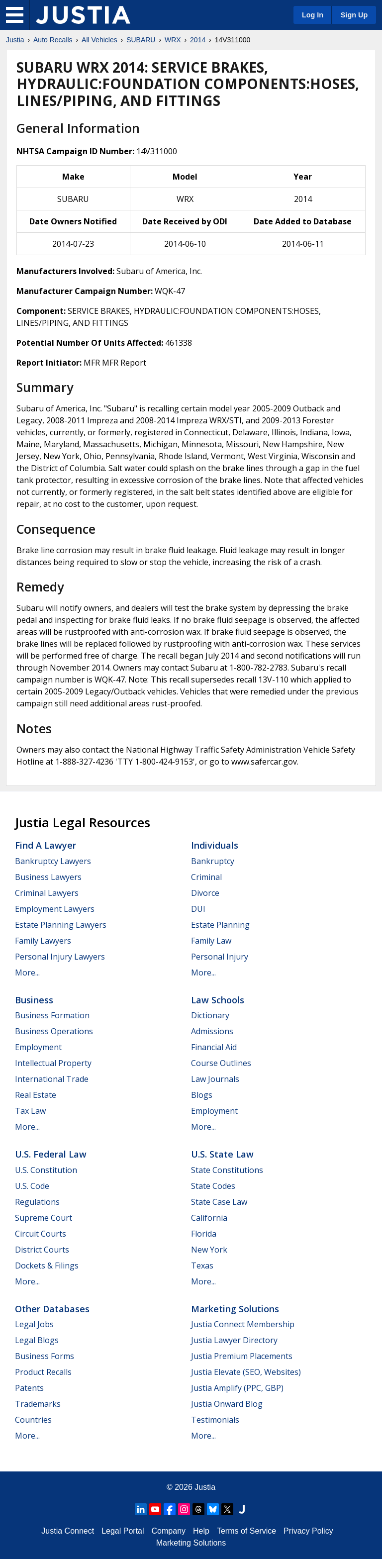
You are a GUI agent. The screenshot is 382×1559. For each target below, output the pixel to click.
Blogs (201, 1094)
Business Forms (44, 1356)
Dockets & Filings (47, 1265)
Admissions (212, 1031)
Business (34, 1000)
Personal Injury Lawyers (60, 956)
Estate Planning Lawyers (60, 924)
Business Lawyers (48, 877)
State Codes (213, 1185)
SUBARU (140, 40)
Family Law (211, 940)
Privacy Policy (308, 1531)
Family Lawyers (43, 940)
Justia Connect (67, 1531)
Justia (15, 40)
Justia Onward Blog (227, 1403)
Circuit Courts (40, 1233)
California (209, 1217)
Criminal (206, 877)
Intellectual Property (53, 1063)
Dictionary (210, 1015)
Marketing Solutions (235, 1309)
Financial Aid (214, 1047)
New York (209, 1249)
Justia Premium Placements (241, 1356)
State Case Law (219, 1201)
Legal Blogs (37, 1340)
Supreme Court (43, 1217)
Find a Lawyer (45, 845)
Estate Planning (220, 924)
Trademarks (38, 1403)
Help (201, 1531)
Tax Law (30, 1110)
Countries (33, 1419)
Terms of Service (246, 1531)
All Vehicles (99, 40)
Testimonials (215, 1419)
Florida (203, 1233)
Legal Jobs (34, 1324)
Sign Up (354, 15)
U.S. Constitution (46, 1170)
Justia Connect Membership (242, 1324)
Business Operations (54, 1031)
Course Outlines (221, 1063)
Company (169, 1531)
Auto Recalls (53, 40)
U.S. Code (32, 1185)
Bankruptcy (212, 861)
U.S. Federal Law (51, 1154)
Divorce (205, 892)
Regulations (37, 1201)
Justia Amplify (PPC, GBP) (237, 1387)
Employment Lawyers (55, 908)
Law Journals (215, 1078)
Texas (202, 1265)
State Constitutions (227, 1170)
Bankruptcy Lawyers (53, 861)
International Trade (52, 1078)
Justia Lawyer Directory (234, 1340)
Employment (38, 1047)
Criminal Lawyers (47, 892)
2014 (197, 40)
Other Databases (52, 1309)
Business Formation (52, 1015)
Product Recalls (43, 1371)
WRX (173, 40)
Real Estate (35, 1094)
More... (27, 972)
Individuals (214, 845)
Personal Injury (219, 956)
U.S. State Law (222, 1154)
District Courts (42, 1249)
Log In (312, 15)
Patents (29, 1387)
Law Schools (217, 1000)
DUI (198, 908)
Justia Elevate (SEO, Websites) (246, 1371)
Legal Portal (122, 1531)
